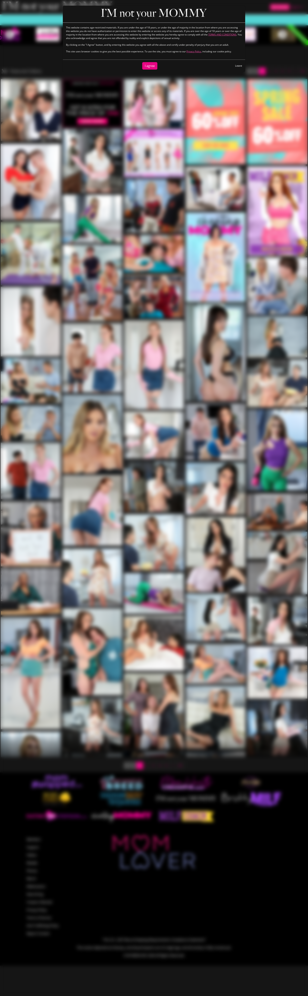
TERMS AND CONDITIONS (222, 34)
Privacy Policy (193, 51)
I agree (150, 66)
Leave (238, 65)
